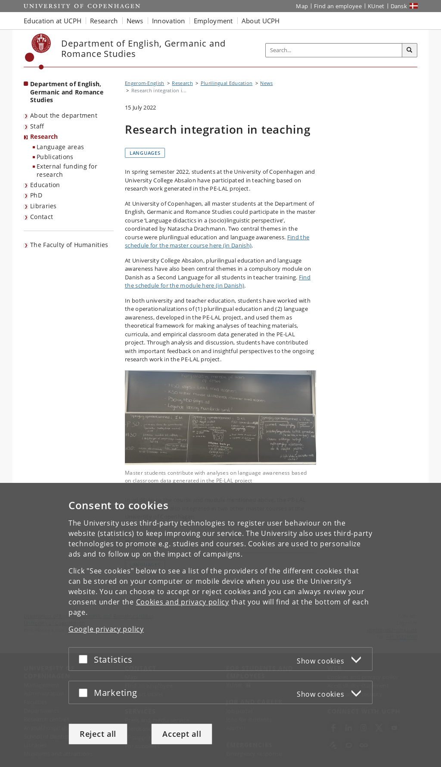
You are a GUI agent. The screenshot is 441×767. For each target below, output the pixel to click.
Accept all (181, 734)
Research (44, 136)
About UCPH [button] (261, 20)
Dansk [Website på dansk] (399, 6)
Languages (145, 153)
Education (45, 185)
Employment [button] (213, 20)
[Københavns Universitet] (38, 51)
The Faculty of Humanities (69, 245)
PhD (36, 195)
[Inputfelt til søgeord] (334, 50)
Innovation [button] (168, 20)
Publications (55, 157)
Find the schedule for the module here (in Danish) (218, 281)
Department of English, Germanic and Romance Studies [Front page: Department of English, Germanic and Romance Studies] (66, 92)
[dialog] (220, 625)
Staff (37, 126)
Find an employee (338, 6)
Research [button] (104, 20)
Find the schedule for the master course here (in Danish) (217, 241)
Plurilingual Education (227, 83)
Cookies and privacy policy (182, 602)
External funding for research (67, 170)
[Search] (409, 50)
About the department (63, 115)
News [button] (135, 20)
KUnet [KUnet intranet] (376, 6)
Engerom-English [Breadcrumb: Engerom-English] (145, 83)
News (266, 83)
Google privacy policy (106, 629)
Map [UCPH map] (302, 6)
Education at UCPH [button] (52, 20)
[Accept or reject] (85, 659)
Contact (41, 217)
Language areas (60, 147)
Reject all (98, 734)
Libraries (43, 206)
